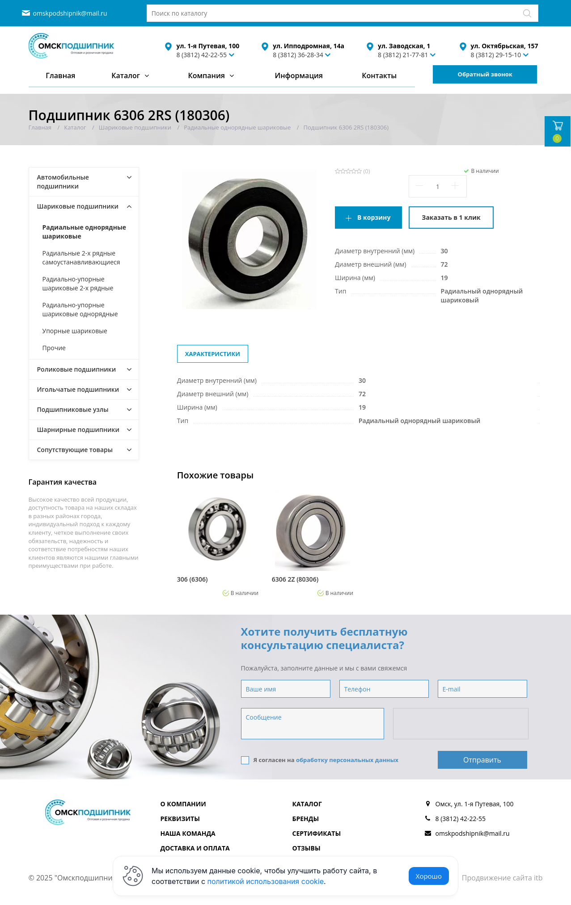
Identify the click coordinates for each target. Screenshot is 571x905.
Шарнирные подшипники (78, 429)
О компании (183, 804)
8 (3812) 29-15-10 (496, 54)
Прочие (54, 348)
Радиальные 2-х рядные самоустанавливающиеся (81, 257)
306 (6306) (192, 579)
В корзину (373, 217)
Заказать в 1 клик (451, 217)
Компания (206, 75)
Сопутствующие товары (75, 449)
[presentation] (461, 724)
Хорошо (429, 875)
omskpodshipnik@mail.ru (70, 13)
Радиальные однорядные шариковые (84, 231)
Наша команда (188, 833)
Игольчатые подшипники (78, 389)
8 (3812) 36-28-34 (298, 54)
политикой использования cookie (265, 881)
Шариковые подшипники (78, 206)
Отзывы (306, 848)
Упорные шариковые (74, 331)
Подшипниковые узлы (73, 409)
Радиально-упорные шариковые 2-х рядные (78, 283)
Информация (298, 75)
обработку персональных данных (347, 760)
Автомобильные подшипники (63, 181)
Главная (60, 75)
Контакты (379, 75)
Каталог (125, 75)
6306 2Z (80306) (295, 579)
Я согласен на (320, 760)
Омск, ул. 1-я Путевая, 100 (475, 804)
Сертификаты (316, 833)
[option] (217, 543)
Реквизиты (180, 818)
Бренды (305, 818)
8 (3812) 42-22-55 (201, 54)
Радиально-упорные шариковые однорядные (80, 309)
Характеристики (212, 354)
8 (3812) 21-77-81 (403, 54)
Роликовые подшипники (76, 369)
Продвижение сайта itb (502, 878)
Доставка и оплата (195, 848)
